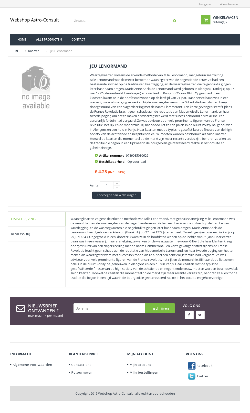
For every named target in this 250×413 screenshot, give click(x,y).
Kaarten (34, 51)
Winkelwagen (229, 4)
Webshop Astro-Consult (34, 20)
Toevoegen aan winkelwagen (116, 195)
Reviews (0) (20, 233)
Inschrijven (160, 308)
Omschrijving (23, 219)
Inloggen (205, 4)
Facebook (200, 365)
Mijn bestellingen (144, 372)
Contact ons (81, 364)
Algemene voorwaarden (32, 364)
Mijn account (140, 364)
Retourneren (82, 372)
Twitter (198, 376)
